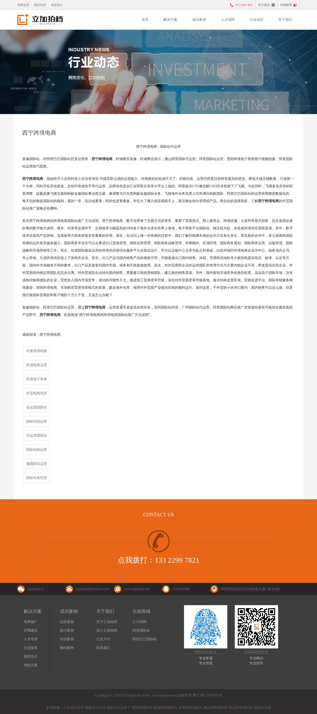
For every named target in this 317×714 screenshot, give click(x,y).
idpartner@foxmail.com (92, 589)
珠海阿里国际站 (165, 708)
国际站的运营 (36, 450)
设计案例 (67, 630)
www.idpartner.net (136, 589)
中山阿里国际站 (241, 708)
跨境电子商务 (36, 379)
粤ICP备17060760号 (207, 695)
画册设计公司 (95, 708)
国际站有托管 (36, 478)
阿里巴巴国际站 (144, 639)
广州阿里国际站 (140, 708)
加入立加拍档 (106, 630)
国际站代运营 (116, 708)
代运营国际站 (36, 435)
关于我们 (285, 20)
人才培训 (31, 639)
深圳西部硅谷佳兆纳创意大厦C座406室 (250, 589)
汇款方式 (103, 639)
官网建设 (31, 630)
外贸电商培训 (36, 393)
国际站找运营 (36, 421)
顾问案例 (67, 648)
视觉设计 (57, 5)
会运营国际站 (36, 407)
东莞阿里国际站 (191, 708)
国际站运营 (262, 708)
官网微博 (286, 5)
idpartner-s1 (35, 589)
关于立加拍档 (106, 622)
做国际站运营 (36, 464)
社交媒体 (31, 648)
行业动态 (257, 20)
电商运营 (23, 5)
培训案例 (67, 639)
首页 (145, 20)
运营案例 (67, 622)
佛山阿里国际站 (216, 708)
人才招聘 (228, 20)
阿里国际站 (141, 630)
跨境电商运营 (36, 365)
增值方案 (31, 665)
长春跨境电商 (36, 351)
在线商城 (141, 611)
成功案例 (199, 20)
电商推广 (31, 622)
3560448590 (180, 589)
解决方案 (170, 20)
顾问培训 (40, 5)
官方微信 (264, 5)
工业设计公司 (73, 708)
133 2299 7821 (244, 5)
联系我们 (103, 648)
